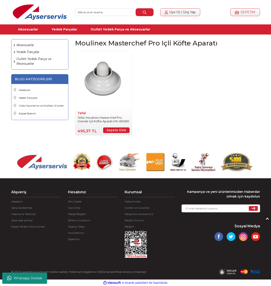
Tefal (82, 113)
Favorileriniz (76, 232)
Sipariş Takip (76, 226)
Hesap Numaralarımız (139, 214)
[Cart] (244, 12)
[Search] (114, 12)
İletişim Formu (134, 220)
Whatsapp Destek (24, 278)
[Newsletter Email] (221, 208)
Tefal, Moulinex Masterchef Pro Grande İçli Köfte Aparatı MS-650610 (103, 119)
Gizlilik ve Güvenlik (137, 207)
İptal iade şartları (22, 220)
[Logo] (40, 12)
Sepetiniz (74, 239)
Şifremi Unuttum (79, 220)
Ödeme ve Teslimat (23, 214)
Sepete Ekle (116, 130)
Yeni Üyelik (75, 201)
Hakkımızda (132, 201)
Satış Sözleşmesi (21, 207)
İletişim (129, 226)
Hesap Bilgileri (77, 214)
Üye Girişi (74, 207)
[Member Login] (181, 12)
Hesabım (17, 201)
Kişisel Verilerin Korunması (28, 226)
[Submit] (253, 208)
